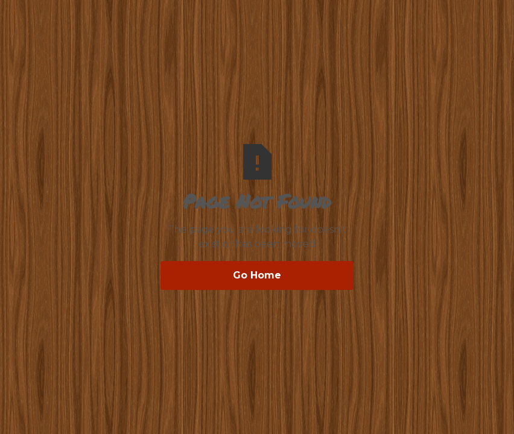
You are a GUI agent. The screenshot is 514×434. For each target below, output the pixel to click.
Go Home (257, 275)
